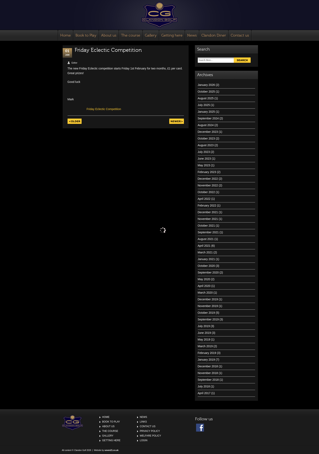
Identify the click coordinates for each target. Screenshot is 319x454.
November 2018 (208, 373)
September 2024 (208, 118)
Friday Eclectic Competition (103, 109)
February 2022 (207, 205)
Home (65, 35)
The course (130, 35)
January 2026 (206, 84)
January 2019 (206, 359)
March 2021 (205, 252)
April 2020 (204, 286)
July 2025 (204, 105)
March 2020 (205, 292)
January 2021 (206, 259)
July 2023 (204, 151)
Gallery (151, 35)
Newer (176, 121)
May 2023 (204, 165)
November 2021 (208, 219)
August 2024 (206, 125)
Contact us (240, 35)
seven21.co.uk (111, 450)
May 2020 (204, 279)
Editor (75, 63)
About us (108, 35)
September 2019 (208, 319)
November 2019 (208, 306)
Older (75, 121)
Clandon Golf (159, 15)
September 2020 (208, 272)
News (192, 35)
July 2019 (204, 326)
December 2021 (208, 212)
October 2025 (206, 91)
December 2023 (208, 131)
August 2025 (206, 98)
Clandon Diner (213, 35)
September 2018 (208, 379)
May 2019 (204, 339)
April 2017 (204, 393)
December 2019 (208, 299)
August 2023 (206, 145)
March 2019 (205, 346)
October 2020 (206, 265)
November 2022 (208, 185)
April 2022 (204, 198)
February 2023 (207, 172)
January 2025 (206, 111)
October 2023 (206, 138)
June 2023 (204, 158)
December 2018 (208, 366)
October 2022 (206, 192)
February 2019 (207, 353)
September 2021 (208, 232)
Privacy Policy (150, 431)
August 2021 (206, 239)
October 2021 (206, 225)
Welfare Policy (150, 435)
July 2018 (204, 386)
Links (143, 421)
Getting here (171, 35)
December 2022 (208, 178)
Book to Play (85, 35)
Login (143, 440)
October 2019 (206, 312)
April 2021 (204, 245)
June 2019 (204, 332)
